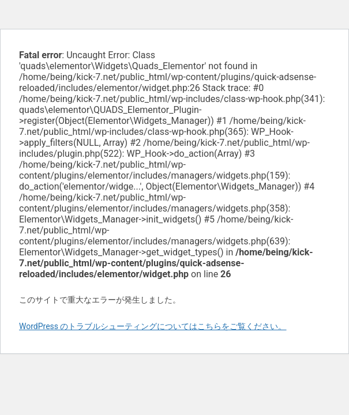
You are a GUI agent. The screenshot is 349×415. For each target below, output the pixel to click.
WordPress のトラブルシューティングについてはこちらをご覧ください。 (153, 326)
